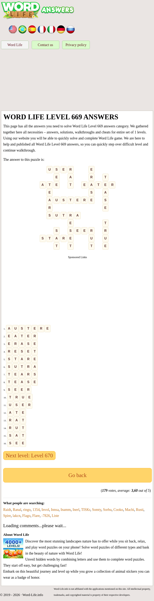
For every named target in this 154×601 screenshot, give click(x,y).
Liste (55, 516)
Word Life (14, 45)
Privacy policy (76, 45)
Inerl (76, 510)
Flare (36, 516)
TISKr (85, 510)
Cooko (118, 510)
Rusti (140, 510)
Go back (77, 475)
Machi (129, 510)
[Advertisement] (77, 80)
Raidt (7, 510)
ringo (27, 510)
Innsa (55, 510)
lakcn (16, 516)
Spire (7, 516)
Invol (45, 510)
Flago (26, 516)
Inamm (66, 510)
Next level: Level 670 (29, 456)
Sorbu (107, 510)
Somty (96, 510)
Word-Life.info (32, 595)
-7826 (46, 516)
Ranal (17, 510)
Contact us (45, 45)
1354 (36, 510)
